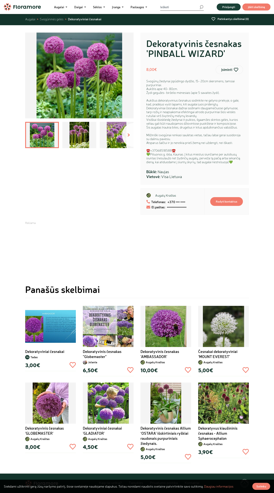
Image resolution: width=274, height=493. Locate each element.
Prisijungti (228, 7)
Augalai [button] (59, 7)
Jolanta (92, 362)
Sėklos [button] (97, 7)
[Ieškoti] (179, 7)
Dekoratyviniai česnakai (84, 19)
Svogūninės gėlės (51, 19)
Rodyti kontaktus (226, 201)
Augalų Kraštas (165, 195)
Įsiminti (226, 69)
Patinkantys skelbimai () (230, 19)
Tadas (34, 357)
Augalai (30, 19)
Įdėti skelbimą (256, 7)
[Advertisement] (137, 249)
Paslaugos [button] (138, 7)
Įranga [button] (116, 7)
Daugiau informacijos (218, 486)
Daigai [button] (79, 7)
